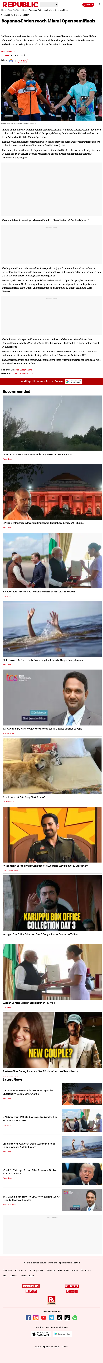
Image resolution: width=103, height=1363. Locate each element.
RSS (4, 1275)
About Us (7, 1270)
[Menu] (97, 4)
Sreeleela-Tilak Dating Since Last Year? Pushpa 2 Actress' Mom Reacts (40, 1071)
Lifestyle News (8, 802)
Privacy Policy (36, 1270)
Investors (86, 1270)
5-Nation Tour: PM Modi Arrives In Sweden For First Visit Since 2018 (39, 591)
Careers (14, 1275)
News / (4, 10)
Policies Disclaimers (68, 1270)
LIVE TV (88, 4)
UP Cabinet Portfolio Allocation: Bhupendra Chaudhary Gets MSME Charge (43, 523)
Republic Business (9, 733)
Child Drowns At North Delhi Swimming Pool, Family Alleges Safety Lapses (43, 660)
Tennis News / (22, 10)
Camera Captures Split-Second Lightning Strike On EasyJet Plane (37, 454)
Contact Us (20, 1270)
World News (7, 459)
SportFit (5, 55)
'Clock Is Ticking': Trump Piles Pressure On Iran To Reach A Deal (30, 1171)
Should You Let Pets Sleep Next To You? (24, 797)
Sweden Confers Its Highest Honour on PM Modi (29, 1003)
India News (7, 528)
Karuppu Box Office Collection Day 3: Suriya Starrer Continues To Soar (40, 934)
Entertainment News (10, 870)
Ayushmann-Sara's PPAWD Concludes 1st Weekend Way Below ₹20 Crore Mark (45, 866)
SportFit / (12, 10)
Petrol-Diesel (27, 1275)
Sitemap (51, 1270)
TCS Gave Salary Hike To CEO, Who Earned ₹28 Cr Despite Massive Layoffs (42, 728)
